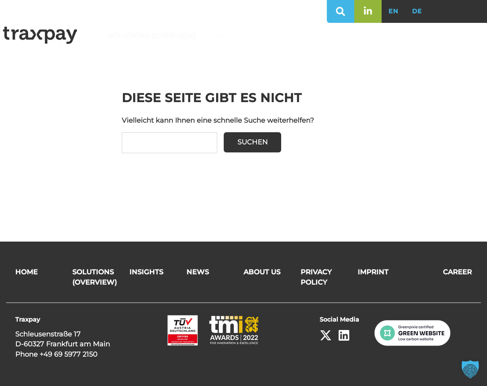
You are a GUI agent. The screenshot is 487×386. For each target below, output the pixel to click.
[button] (470, 369)
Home (26, 272)
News (282, 36)
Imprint (373, 272)
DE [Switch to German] (417, 11)
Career (383, 36)
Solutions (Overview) (154, 36)
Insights (234, 36)
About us (331, 36)
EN (393, 11)
